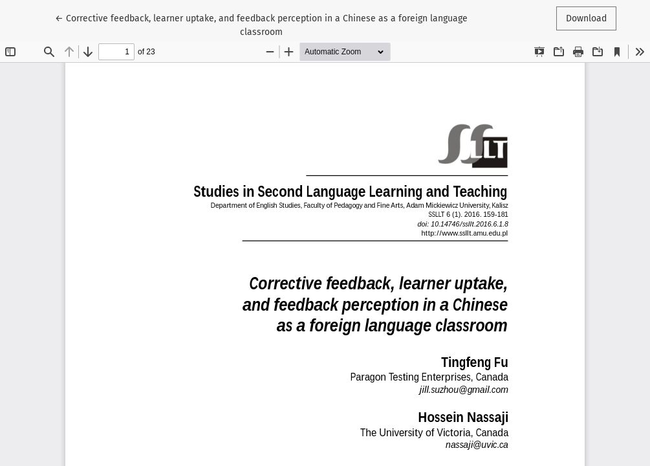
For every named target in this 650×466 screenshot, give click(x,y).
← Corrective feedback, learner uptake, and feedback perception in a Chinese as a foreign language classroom (261, 24)
